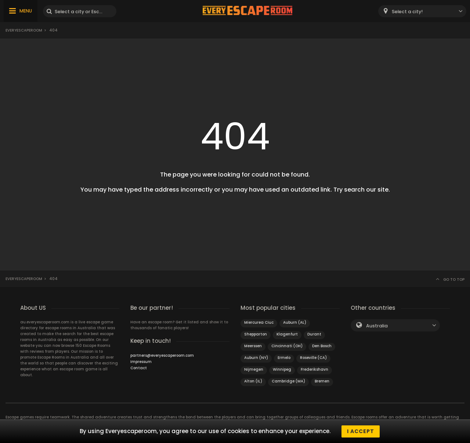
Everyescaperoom (24, 30)
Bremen (322, 381)
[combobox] (422, 11)
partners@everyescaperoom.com (162, 355)
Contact (138, 368)
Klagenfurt (287, 334)
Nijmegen (253, 369)
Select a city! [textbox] (407, 11)
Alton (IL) (253, 381)
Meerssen (253, 346)
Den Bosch (322, 346)
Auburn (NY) (256, 357)
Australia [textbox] (377, 326)
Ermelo (284, 357)
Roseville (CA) (313, 357)
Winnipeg (282, 369)
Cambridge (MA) (288, 381)
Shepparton (255, 334)
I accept (360, 431)
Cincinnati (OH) (287, 346)
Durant (314, 334)
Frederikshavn (314, 369)
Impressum (141, 361)
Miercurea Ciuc (259, 322)
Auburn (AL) (294, 322)
